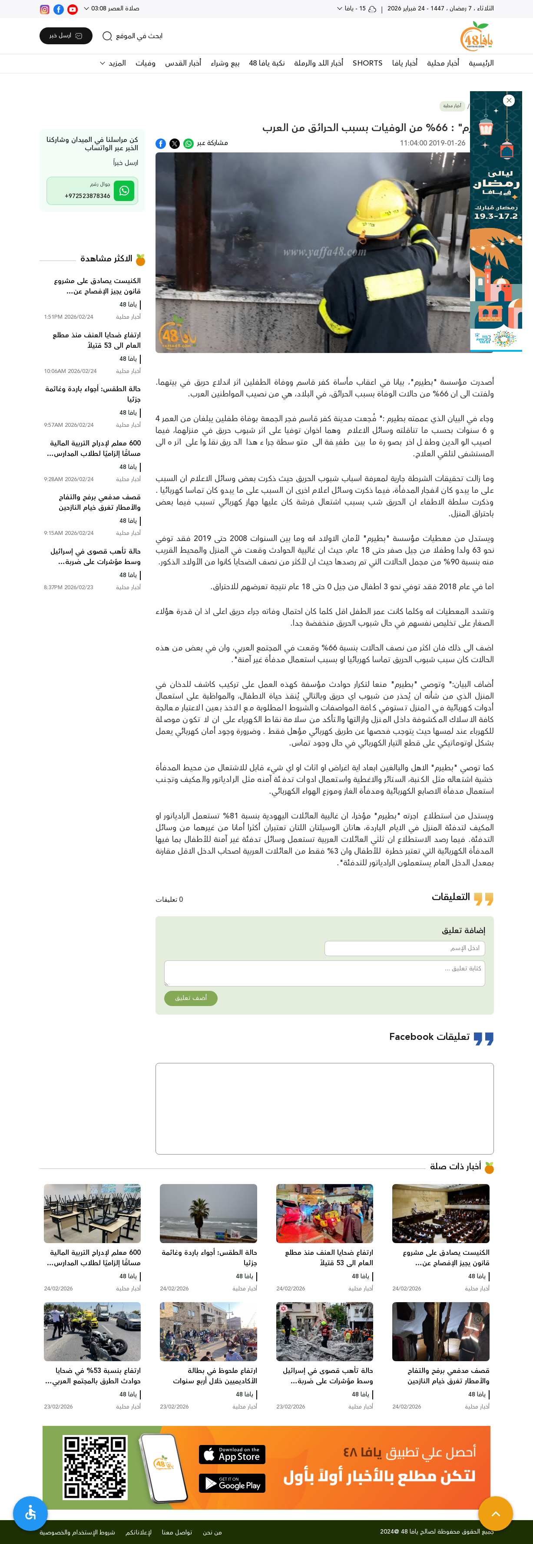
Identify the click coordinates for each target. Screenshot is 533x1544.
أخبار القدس (183, 63)
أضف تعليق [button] (191, 998)
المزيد (116, 63)
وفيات (146, 63)
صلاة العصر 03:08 (114, 8)
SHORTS (368, 63)
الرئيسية (481, 63)
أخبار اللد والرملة (318, 63)
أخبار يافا (404, 63)
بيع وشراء (225, 63)
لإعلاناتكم (139, 1532)
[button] (509, 100)
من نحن (212, 1532)
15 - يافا (360, 8)
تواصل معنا (177, 1532)
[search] (132, 36)
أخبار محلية (443, 63)
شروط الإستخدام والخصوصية (77, 1532)
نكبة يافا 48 (267, 63)
